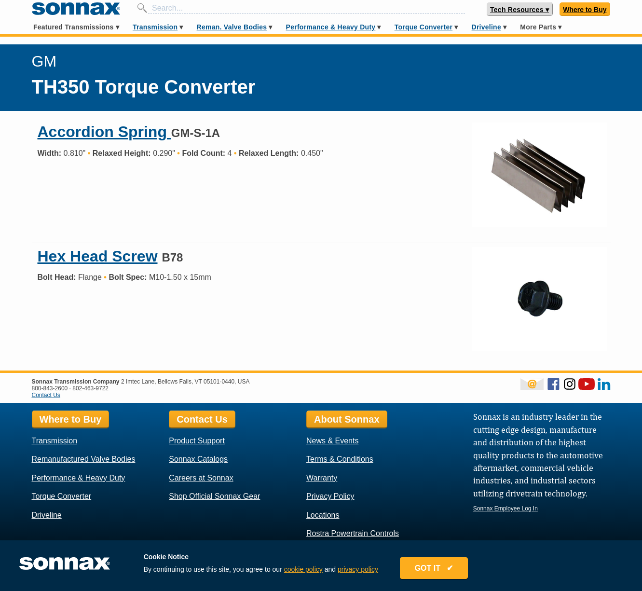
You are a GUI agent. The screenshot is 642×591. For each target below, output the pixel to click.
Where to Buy (584, 10)
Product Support (197, 441)
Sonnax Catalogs (198, 459)
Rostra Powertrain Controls (352, 533)
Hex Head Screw (98, 256)
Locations (323, 515)
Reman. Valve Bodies (232, 27)
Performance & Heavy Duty (331, 27)
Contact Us (46, 395)
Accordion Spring (104, 131)
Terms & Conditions (339, 459)
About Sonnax (347, 419)
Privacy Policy (330, 496)
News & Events (332, 441)
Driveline (486, 27)
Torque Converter (423, 27)
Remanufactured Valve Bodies (84, 459)
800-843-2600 (50, 388)
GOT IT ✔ (434, 568)
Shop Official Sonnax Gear (214, 496)
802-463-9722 (90, 388)
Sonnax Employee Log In (505, 508)
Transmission (155, 27)
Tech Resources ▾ (519, 10)
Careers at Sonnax (201, 478)
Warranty (321, 478)
